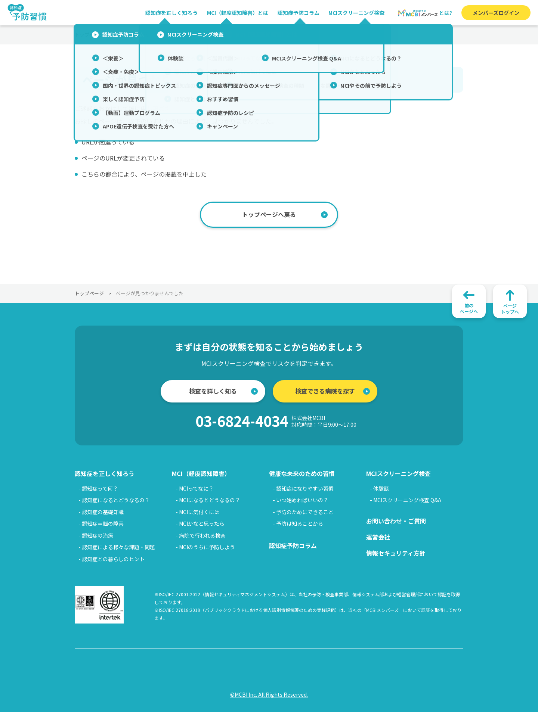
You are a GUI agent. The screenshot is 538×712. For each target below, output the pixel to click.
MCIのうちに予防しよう (207, 547)
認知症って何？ (100, 488)
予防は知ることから (299, 523)
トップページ (89, 34)
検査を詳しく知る (213, 390)
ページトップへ (510, 308)
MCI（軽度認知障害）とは (237, 12)
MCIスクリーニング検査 (356, 12)
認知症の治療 (97, 535)
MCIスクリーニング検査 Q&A (407, 500)
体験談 (381, 488)
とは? (425, 12)
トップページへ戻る (269, 214)
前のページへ (469, 308)
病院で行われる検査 (202, 535)
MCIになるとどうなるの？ (209, 500)
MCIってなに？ (196, 488)
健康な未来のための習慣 (302, 473)
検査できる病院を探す (325, 390)
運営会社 (378, 536)
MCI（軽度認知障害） (201, 473)
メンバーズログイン (496, 12)
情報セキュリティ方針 (396, 552)
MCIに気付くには (199, 512)
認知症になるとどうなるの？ (116, 500)
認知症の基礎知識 (103, 512)
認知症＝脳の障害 (103, 523)
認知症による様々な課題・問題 (118, 547)
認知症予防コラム (298, 12)
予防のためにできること (305, 512)
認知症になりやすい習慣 (305, 488)
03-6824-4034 (275, 421)
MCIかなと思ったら (202, 523)
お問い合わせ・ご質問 (396, 520)
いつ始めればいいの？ (302, 500)
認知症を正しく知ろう (171, 12)
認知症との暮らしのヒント (113, 559)
